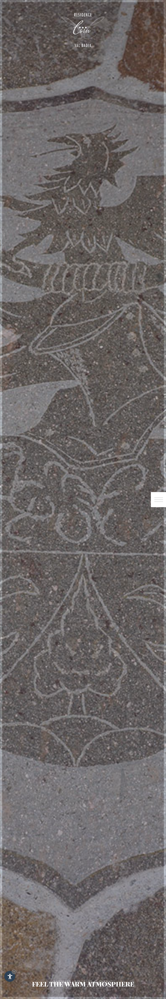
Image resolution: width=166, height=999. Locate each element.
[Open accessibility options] (9, 976)
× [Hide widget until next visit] (14, 971)
